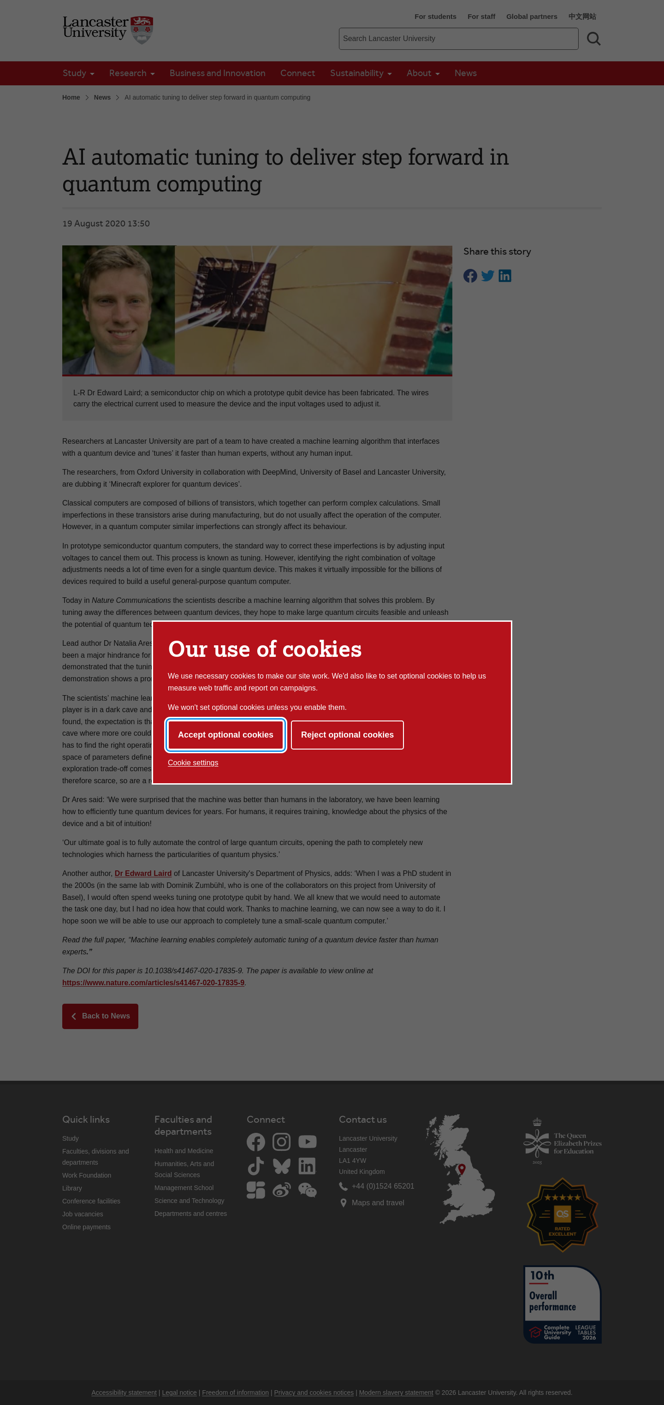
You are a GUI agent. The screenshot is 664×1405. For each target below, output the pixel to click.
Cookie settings (193, 763)
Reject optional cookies (347, 734)
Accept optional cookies (225, 734)
